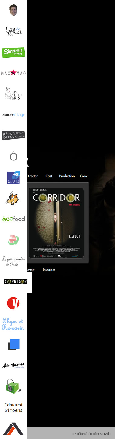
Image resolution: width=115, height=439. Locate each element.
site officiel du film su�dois (92, 434)
